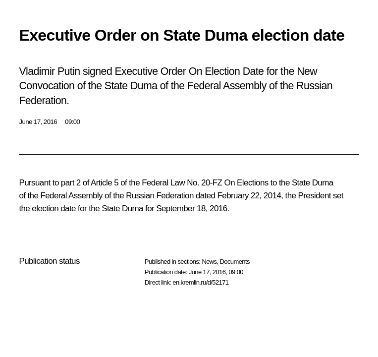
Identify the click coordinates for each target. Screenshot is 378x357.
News (209, 261)
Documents (235, 261)
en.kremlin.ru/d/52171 (200, 282)
